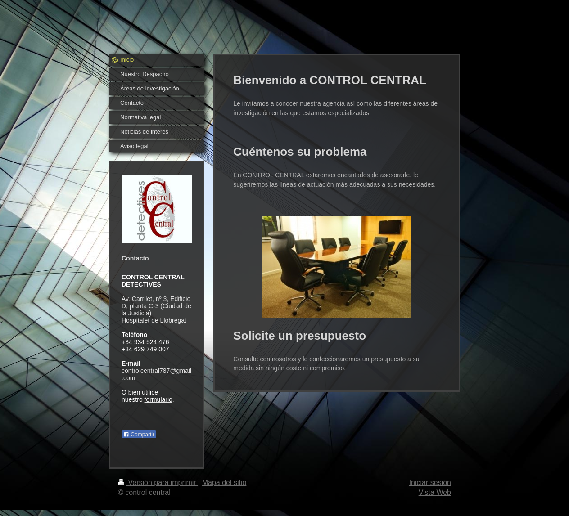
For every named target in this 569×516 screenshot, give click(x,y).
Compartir (138, 434)
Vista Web (435, 492)
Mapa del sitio (224, 482)
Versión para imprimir (158, 482)
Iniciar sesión (430, 482)
